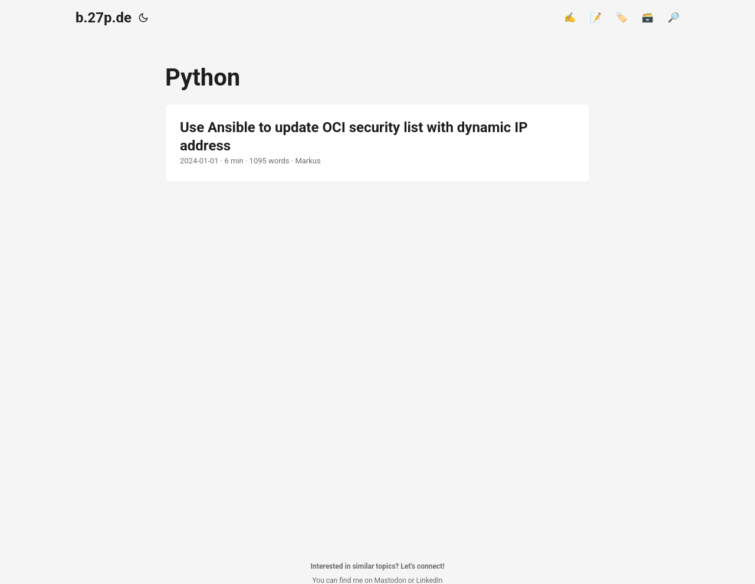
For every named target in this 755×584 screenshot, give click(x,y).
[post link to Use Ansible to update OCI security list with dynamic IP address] (377, 143)
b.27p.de (104, 17)
